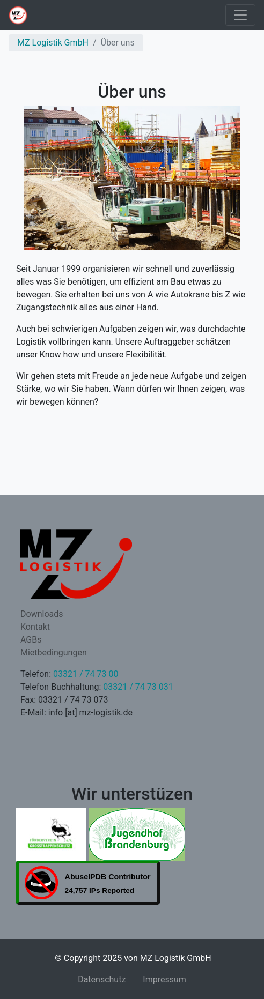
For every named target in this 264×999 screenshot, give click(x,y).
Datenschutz (102, 979)
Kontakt (35, 627)
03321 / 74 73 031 (138, 687)
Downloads (41, 614)
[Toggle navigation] (240, 15)
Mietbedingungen (53, 652)
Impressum (164, 979)
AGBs (30, 640)
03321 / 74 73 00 (85, 674)
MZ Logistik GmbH (53, 43)
